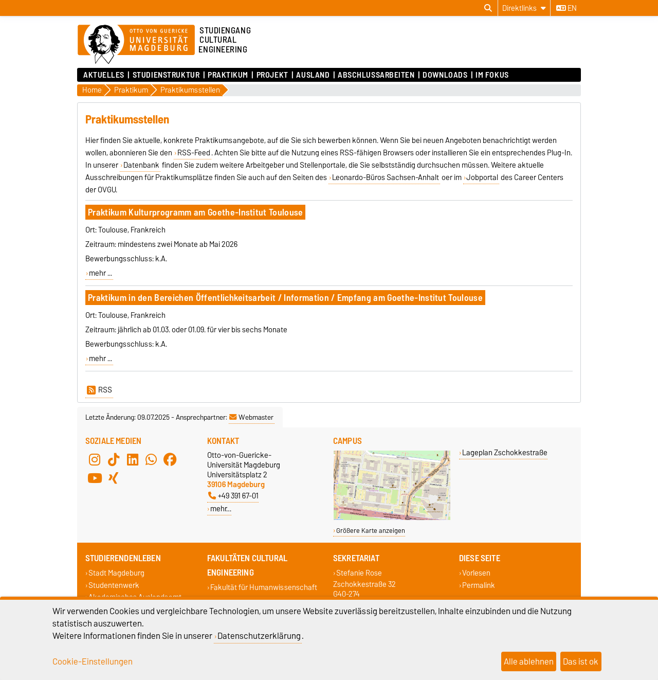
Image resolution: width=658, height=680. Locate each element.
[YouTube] (94, 478)
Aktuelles (103, 75)
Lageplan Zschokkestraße (504, 452)
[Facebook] (170, 459)
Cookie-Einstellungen (92, 661)
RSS (99, 390)
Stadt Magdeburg (116, 573)
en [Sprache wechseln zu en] (566, 8)
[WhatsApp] (151, 459)
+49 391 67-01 (233, 495)
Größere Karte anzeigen (370, 530)
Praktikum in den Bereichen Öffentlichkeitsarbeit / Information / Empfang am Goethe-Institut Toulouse (285, 297)
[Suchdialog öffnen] (488, 8)
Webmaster (251, 417)
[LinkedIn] (132, 459)
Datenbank (141, 165)
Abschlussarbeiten (376, 75)
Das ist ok (580, 661)
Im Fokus (492, 75)
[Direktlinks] (524, 8)
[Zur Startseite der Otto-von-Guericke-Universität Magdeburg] (136, 44)
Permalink (478, 585)
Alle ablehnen (529, 661)
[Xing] (113, 478)
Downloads (445, 75)
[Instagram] (94, 459)
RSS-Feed (193, 153)
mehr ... (100, 273)
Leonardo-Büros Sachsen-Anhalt (385, 177)
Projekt (272, 75)
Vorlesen (476, 573)
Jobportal (482, 177)
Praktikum (228, 75)
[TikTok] (113, 459)
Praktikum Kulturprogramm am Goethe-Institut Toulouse (195, 212)
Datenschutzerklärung (259, 636)
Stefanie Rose (359, 573)
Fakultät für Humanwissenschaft (263, 588)
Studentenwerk (113, 585)
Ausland (313, 75)
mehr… (220, 508)
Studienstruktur (166, 75)
